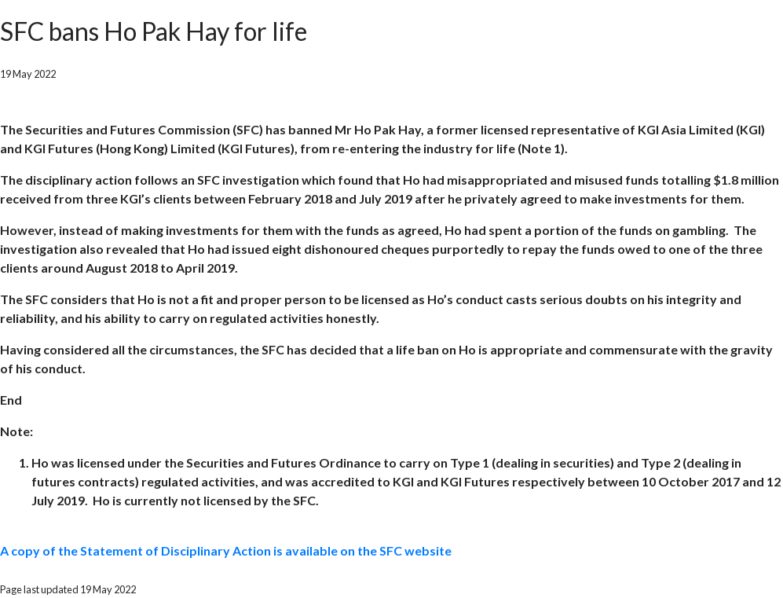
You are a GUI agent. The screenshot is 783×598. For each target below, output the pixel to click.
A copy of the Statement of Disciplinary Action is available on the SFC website (226, 550)
